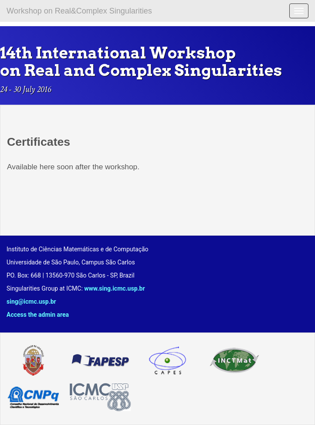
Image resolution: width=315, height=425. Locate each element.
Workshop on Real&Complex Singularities (79, 11)
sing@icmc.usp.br (31, 301)
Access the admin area (38, 314)
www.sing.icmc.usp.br (114, 288)
